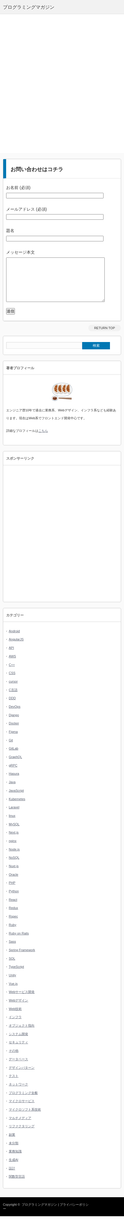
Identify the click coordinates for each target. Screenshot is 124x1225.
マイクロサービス (22, 1109)
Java (12, 791)
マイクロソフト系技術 (25, 1118)
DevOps (14, 715)
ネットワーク (18, 1093)
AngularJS (16, 648)
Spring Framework (22, 959)
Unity (12, 984)
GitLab (13, 757)
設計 (12, 1177)
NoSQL (14, 866)
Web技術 (15, 1017)
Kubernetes (17, 808)
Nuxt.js (14, 875)
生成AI (13, 1168)
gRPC (13, 774)
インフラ (15, 1026)
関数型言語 (17, 1185)
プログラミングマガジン (39, 1213)
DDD (12, 707)
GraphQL (15, 765)
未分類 (13, 1152)
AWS (12, 665)
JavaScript (16, 799)
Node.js (14, 858)
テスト (13, 1084)
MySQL (14, 833)
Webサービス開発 (22, 1000)
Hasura (14, 782)
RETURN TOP (104, 337)
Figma (13, 740)
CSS (12, 681)
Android (14, 640)
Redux (13, 916)
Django (14, 724)
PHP (12, 891)
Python (14, 900)
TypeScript (16, 975)
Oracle (13, 883)
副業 (12, 1143)
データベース (18, 1068)
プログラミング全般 (23, 1101)
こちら (43, 439)
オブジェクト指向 (22, 1034)
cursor (13, 690)
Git (11, 749)
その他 (13, 1059)
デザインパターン (22, 1076)
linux (12, 824)
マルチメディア (20, 1126)
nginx (12, 849)
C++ (12, 673)
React (13, 908)
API (11, 656)
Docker (14, 732)
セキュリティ (18, 1051)
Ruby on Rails (19, 942)
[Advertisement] (62, 84)
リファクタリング (22, 1135)
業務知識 (15, 1160)
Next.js (14, 841)
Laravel (14, 816)
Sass (12, 950)
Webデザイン (18, 1009)
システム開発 (18, 1042)
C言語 (13, 698)
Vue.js (13, 992)
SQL (12, 967)
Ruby (12, 933)
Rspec (13, 925)
